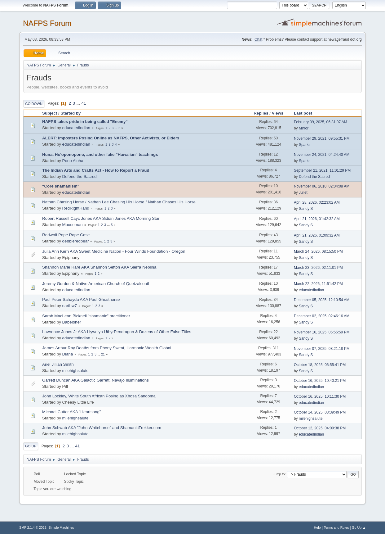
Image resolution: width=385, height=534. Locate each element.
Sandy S (306, 208)
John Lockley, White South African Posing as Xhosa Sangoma (99, 396)
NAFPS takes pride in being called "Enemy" (85, 121)
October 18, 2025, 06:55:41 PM (320, 365)
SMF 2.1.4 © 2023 (32, 527)
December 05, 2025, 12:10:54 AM (321, 300)
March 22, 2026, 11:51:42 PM (318, 284)
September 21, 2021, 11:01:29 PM (322, 170)
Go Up (30, 446)
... (79, 103)
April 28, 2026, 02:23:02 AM (317, 202)
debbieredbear (75, 241)
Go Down (33, 104)
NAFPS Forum (47, 23)
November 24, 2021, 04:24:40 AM (321, 154)
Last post (306, 113)
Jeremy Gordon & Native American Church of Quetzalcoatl (95, 283)
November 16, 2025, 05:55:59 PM (322, 332)
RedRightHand (75, 208)
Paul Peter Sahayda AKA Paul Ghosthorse (81, 299)
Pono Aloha (72, 160)
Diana (67, 354)
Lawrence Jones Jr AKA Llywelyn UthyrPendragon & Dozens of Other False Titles (116, 331)
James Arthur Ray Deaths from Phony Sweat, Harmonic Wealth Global (106, 348)
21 (103, 354)
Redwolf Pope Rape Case (66, 235)
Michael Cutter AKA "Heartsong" (71, 412)
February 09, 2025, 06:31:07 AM (320, 122)
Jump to (279, 474)
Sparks (304, 145)
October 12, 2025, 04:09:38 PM (320, 428)
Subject (49, 113)
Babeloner (71, 322)
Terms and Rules (336, 527)
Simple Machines (61, 527)
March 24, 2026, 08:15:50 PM (318, 251)
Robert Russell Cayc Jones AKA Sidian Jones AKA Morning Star (101, 218)
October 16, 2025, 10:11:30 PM (320, 396)
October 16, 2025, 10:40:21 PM (320, 380)
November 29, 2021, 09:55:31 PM (322, 138)
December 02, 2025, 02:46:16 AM (321, 316)
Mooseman (72, 224)
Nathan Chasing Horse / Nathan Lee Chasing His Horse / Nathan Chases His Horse (119, 202)
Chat (258, 39)
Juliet (303, 192)
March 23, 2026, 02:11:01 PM (318, 267)
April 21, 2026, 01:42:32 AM (317, 219)
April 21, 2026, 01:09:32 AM (317, 235)
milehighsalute (75, 370)
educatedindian (76, 127)
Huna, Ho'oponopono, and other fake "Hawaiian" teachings (100, 154)
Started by (70, 113)
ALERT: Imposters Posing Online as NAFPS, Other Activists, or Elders (110, 138)
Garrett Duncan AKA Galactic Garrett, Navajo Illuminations (95, 380)
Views (278, 113)
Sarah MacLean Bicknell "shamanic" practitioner (86, 316)
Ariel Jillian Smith (57, 364)
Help (317, 527)
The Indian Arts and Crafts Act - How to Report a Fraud (95, 170)
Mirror (303, 128)
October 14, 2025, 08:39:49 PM (320, 412)
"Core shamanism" (60, 186)
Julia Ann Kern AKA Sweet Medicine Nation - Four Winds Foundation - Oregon (113, 251)
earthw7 (69, 305)
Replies (261, 113)
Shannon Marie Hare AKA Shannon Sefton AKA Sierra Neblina (99, 267)
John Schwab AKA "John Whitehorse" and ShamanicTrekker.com (101, 427)
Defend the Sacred (79, 176)
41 (83, 103)
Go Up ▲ (359, 527)
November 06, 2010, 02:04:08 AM (321, 186)
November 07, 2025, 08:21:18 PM (322, 348)
